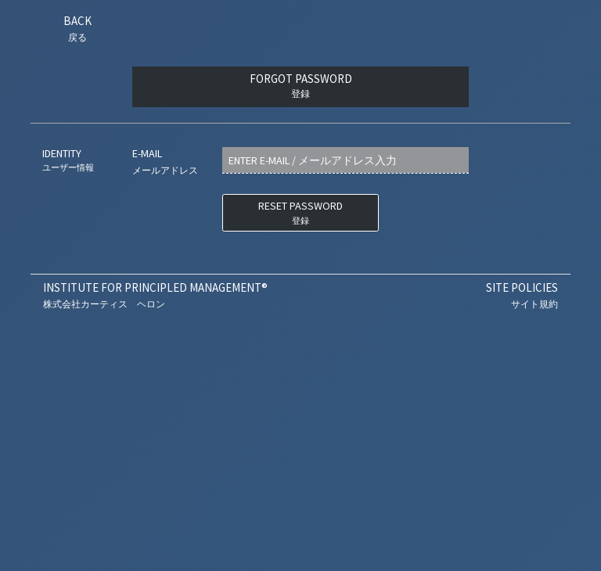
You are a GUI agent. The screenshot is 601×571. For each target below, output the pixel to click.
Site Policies (522, 295)
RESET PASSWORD (300, 213)
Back (77, 28)
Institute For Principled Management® (155, 295)
